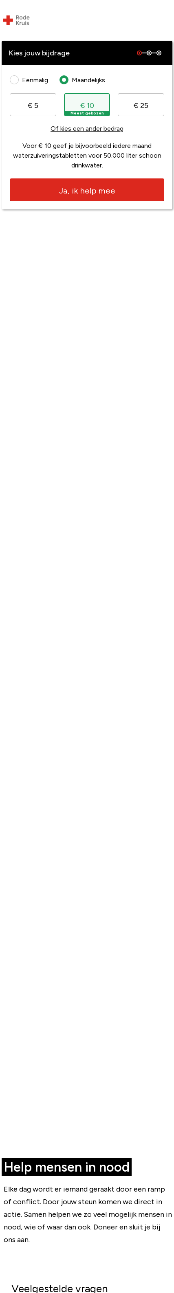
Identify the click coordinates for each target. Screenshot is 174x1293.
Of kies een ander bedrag (87, 128)
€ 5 (33, 105)
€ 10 (87, 108)
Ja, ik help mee (87, 191)
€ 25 (141, 105)
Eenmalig (31, 79)
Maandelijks (84, 79)
